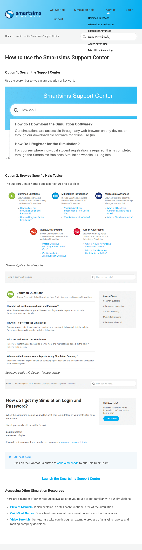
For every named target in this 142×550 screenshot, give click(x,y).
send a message (67, 455)
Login (118, 10)
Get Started (62, 10)
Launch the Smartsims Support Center (71, 470)
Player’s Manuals (21, 499)
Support (131, 10)
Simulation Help (83, 10)
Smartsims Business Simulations (35, 543)
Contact (104, 10)
